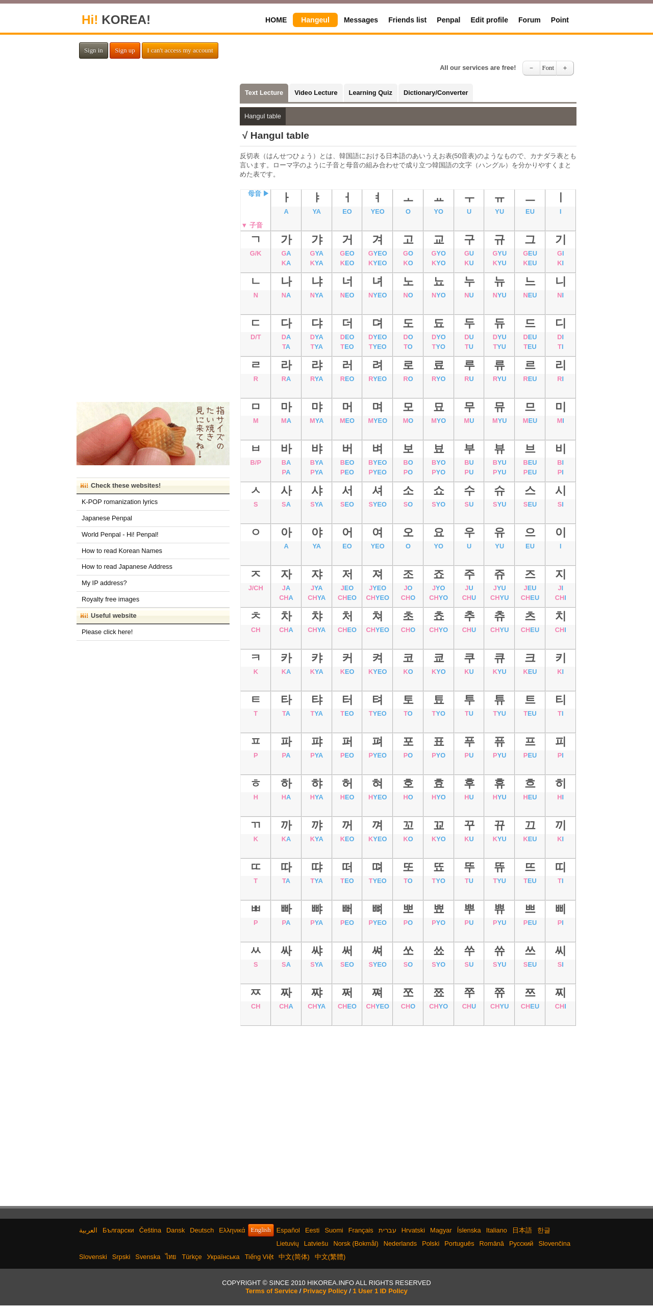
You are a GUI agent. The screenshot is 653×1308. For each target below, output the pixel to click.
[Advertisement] (408, 1109)
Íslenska (469, 1230)
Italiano (496, 1230)
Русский (521, 1243)
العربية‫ (88, 1230)
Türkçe (192, 1257)
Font (548, 67)
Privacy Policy (325, 1291)
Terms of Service (271, 1291)
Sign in (93, 50)
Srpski (121, 1257)
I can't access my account (180, 50)
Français (360, 1230)
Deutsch (202, 1230)
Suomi (333, 1230)
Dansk (175, 1230)
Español (288, 1230)
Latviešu (316, 1243)
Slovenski (93, 1257)
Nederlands (400, 1243)
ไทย (171, 1257)
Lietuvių (288, 1243)
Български (118, 1230)
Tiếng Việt (259, 1257)
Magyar (441, 1230)
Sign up (125, 50)
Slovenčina (554, 1243)
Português (459, 1243)
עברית (387, 1230)
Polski (430, 1243)
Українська (223, 1257)
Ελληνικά (232, 1230)
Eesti (312, 1230)
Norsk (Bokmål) (356, 1243)
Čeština (150, 1230)
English (261, 1230)
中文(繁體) (330, 1257)
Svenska (147, 1257)
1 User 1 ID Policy (380, 1291)
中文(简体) (294, 1257)
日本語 (522, 1230)
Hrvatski (413, 1230)
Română (492, 1243)
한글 (543, 1230)
